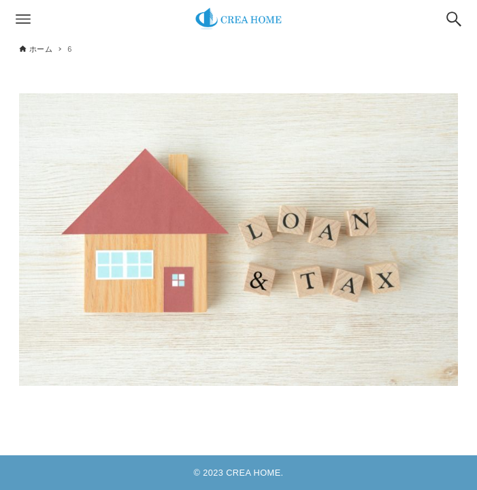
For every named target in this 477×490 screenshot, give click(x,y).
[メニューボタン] (23, 19)
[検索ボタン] (453, 19)
